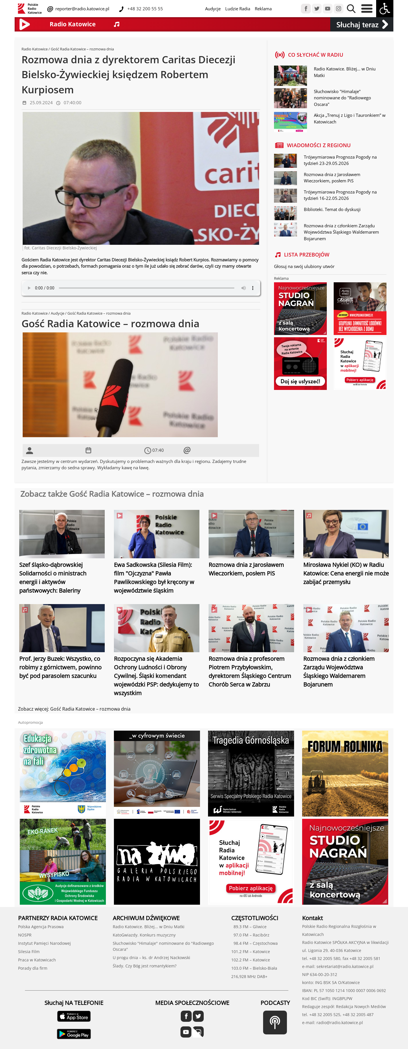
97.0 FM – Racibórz (250, 935)
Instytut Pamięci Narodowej (44, 943)
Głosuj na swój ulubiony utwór (304, 266)
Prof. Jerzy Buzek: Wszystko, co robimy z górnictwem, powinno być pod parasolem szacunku (60, 667)
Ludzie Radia (237, 8)
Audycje (213, 8)
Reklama (263, 8)
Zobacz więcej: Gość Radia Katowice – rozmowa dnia (74, 709)
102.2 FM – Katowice (250, 960)
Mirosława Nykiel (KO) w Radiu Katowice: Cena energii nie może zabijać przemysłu (346, 573)
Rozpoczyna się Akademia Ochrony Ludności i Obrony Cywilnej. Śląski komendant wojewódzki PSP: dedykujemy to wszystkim (156, 676)
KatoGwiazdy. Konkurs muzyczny (144, 935)
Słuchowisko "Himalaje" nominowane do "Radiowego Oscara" (342, 97)
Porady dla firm (32, 968)
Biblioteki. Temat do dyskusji (332, 209)
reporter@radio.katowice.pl (81, 8)
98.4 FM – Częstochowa (254, 943)
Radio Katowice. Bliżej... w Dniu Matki (345, 72)
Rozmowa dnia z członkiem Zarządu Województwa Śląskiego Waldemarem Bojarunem (341, 232)
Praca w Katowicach (37, 960)
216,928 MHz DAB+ (249, 976)
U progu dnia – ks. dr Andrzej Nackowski (151, 957)
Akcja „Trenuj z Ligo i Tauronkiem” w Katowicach (350, 118)
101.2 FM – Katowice (250, 951)
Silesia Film (29, 951)
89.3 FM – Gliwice (249, 926)
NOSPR (25, 935)
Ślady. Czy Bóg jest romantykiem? (144, 966)
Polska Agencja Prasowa (41, 926)
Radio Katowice (35, 49)
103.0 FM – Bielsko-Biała (254, 968)
